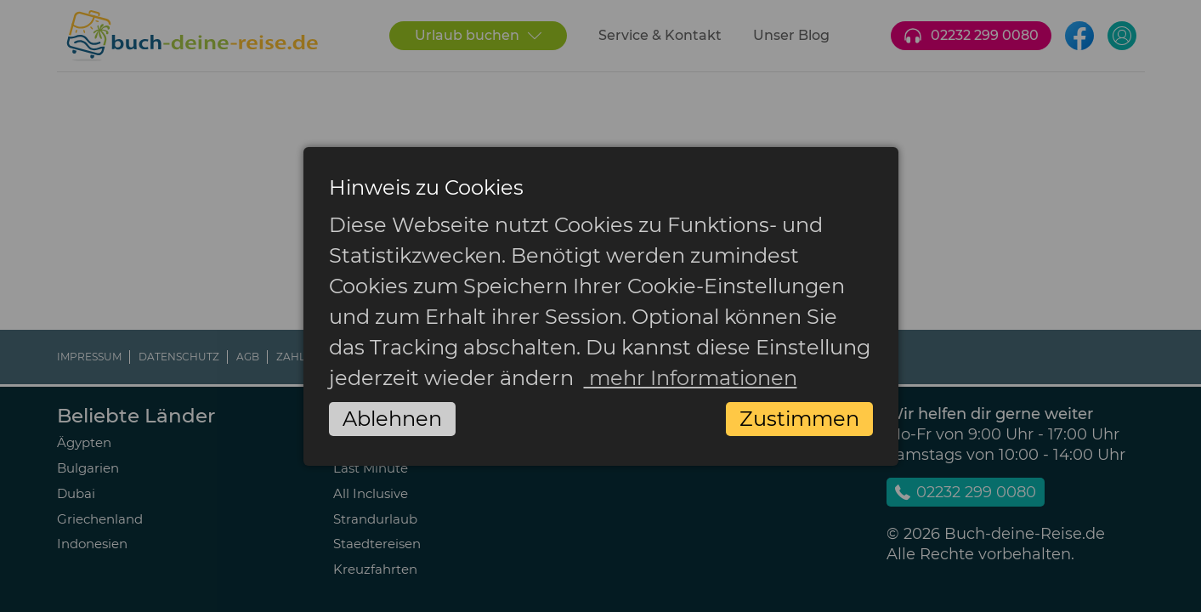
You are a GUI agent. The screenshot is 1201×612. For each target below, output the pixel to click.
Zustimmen (799, 418)
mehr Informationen (690, 378)
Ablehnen (392, 418)
